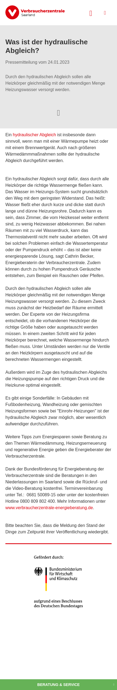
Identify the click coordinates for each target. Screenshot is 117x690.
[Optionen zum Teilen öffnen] (58, 112)
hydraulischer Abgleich (34, 134)
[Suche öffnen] (91, 12)
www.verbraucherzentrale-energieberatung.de (49, 507)
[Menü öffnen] (105, 12)
